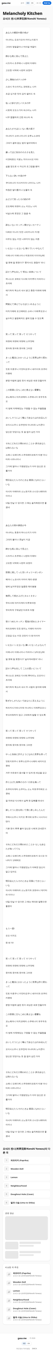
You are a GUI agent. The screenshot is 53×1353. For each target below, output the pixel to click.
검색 (22, 3)
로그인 (38, 3)
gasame (6, 3)
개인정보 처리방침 (23, 1349)
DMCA (34, 1349)
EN (32, 3)
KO (28, 3)
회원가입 (47, 3)
